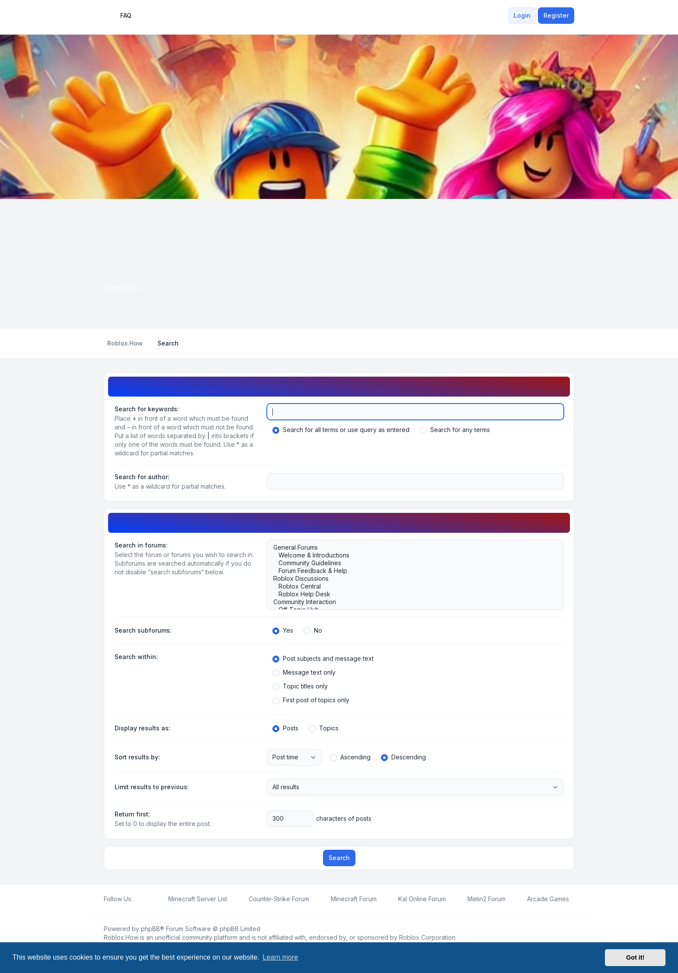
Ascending (350, 757)
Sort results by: (137, 757)
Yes (282, 630)
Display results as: (142, 728)
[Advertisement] (339, 263)
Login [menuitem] (522, 15)
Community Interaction (411, 602)
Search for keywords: (147, 409)
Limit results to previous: (152, 787)
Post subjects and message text (323, 659)
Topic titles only (300, 686)
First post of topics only (310, 700)
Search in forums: (141, 545)
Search (339, 857)
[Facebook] (137, 899)
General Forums (411, 547)
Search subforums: (143, 630)
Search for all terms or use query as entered (340, 430)
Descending (403, 757)
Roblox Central (411, 586)
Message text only (304, 672)
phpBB (150, 928)
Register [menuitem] (556, 15)
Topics (324, 728)
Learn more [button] (280, 957)
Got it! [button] (635, 957)
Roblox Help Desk (411, 594)
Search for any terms (455, 430)
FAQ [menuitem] (120, 15)
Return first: (132, 814)
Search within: (136, 656)
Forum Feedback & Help (411, 571)
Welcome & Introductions (411, 555)
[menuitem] (502, 15)
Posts (285, 728)
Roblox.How (121, 937)
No (313, 630)
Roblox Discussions (411, 579)
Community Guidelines (411, 563)
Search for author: (142, 476)
